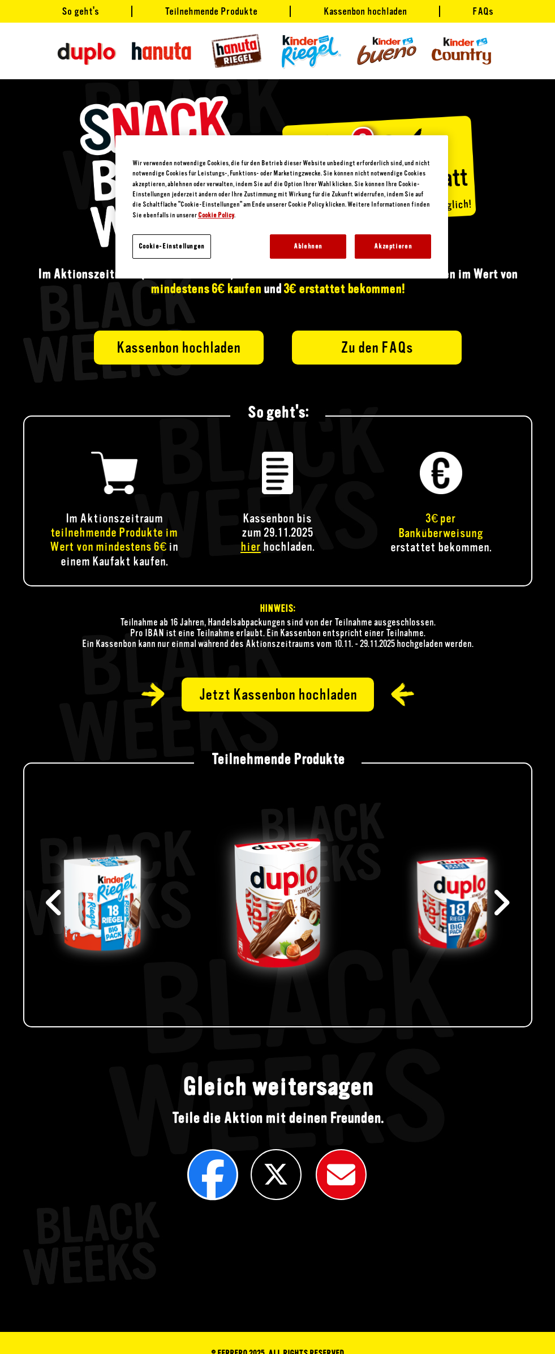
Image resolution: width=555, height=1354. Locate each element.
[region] (282, 206)
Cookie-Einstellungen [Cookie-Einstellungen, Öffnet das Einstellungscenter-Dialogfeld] (172, 246)
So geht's (80, 11)
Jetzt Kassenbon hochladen (278, 694)
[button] (501, 902)
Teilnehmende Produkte (211, 11)
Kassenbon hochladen (365, 11)
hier (250, 546)
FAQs (482, 11)
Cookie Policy (216, 215)
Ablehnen (308, 246)
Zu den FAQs (377, 347)
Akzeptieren (393, 246)
